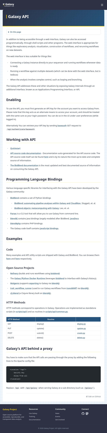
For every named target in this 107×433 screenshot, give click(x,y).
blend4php (15, 223)
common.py (42, 319)
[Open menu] (102, 5)
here (46, 157)
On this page (15, 32)
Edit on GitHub (93, 396)
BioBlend (14, 198)
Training (32, 416)
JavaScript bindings (49, 228)
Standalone (82, 319)
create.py (81, 333)
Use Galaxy (33, 413)
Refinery (14, 273)
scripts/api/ (21, 311)
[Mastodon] (87, 413)
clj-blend (14, 293)
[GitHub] (83, 413)
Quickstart (15, 148)
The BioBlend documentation (24, 165)
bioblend (55, 273)
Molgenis (14, 283)
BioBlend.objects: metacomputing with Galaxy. (36, 208)
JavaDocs (74, 218)
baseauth (62, 125)
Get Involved (60, 420)
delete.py (81, 337)
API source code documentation (25, 153)
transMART (72, 288)
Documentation (34, 420)
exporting (34, 283)
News (57, 413)
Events (57, 416)
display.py (81, 324)
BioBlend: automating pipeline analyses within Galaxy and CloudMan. (47, 203)
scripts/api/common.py (56, 311)
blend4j (13, 218)
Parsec (13, 213)
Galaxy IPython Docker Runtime (29, 278)
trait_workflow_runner (21, 288)
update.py (81, 328)
